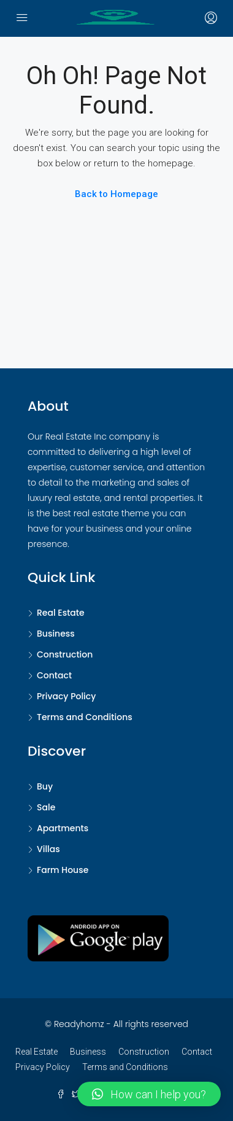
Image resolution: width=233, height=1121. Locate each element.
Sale (46, 807)
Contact (54, 675)
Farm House (62, 870)
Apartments (62, 828)
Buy (45, 786)
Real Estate (61, 613)
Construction (65, 654)
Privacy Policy (66, 696)
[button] (149, 1094)
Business (56, 633)
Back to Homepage (116, 194)
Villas (48, 849)
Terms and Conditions (84, 717)
